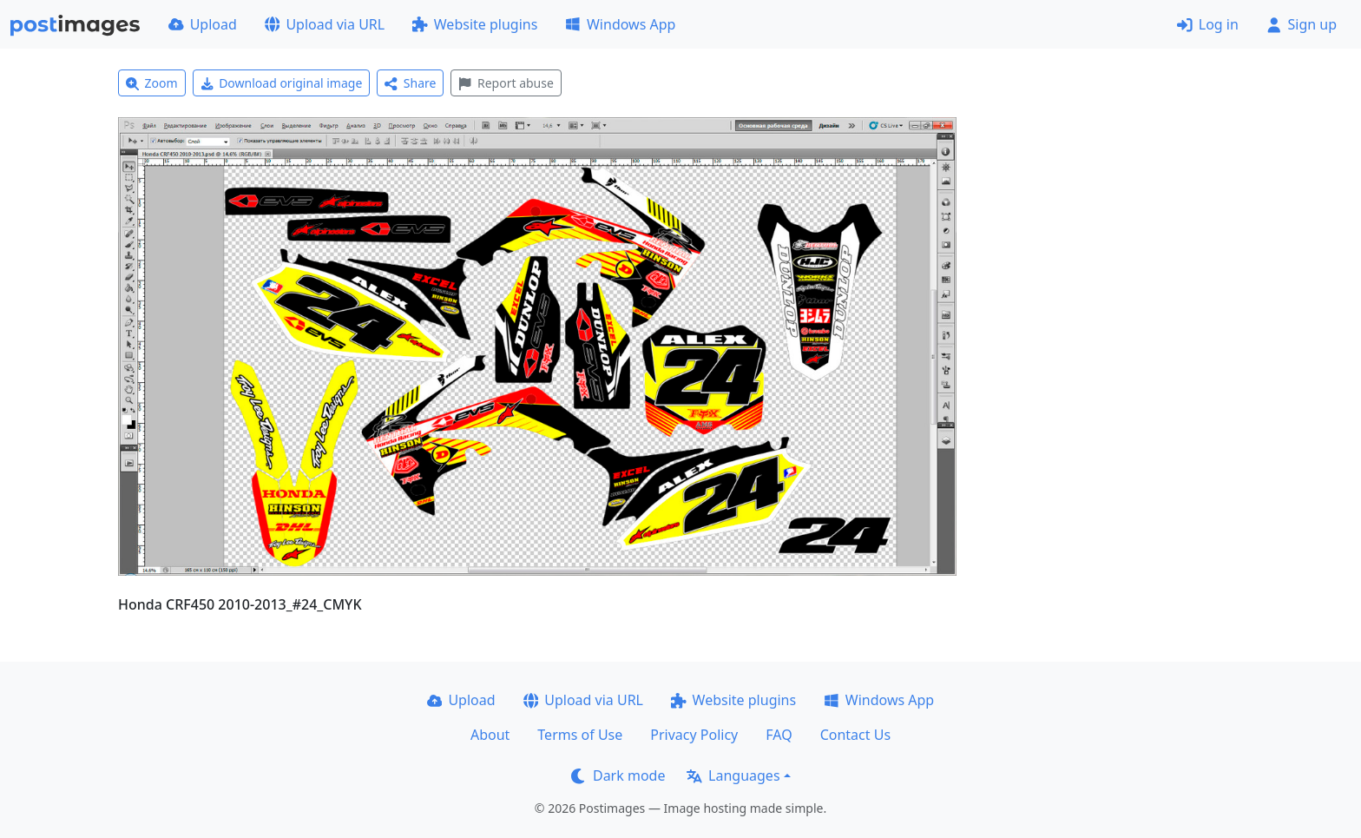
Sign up (1301, 24)
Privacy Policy (694, 734)
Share (410, 83)
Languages (733, 775)
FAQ (779, 734)
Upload (202, 24)
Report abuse (505, 83)
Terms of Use (579, 734)
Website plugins (474, 24)
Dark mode (618, 775)
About (490, 734)
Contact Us (855, 734)
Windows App (620, 24)
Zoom (152, 83)
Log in (1208, 24)
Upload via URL (325, 24)
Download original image (282, 83)
